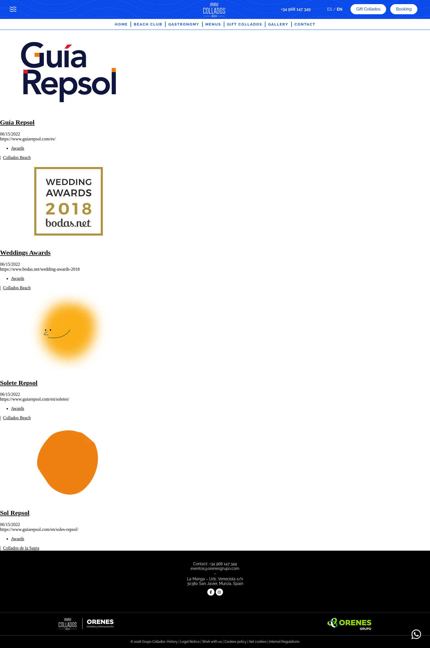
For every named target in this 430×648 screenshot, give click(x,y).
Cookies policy (235, 642)
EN (339, 9)
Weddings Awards (25, 252)
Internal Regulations (284, 642)
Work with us (212, 642)
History (172, 642)
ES (329, 9)
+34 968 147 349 (296, 9)
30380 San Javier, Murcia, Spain (215, 583)
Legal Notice (190, 642)
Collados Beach (17, 157)
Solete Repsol (19, 382)
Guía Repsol (17, 122)
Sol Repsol (14, 512)
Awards (17, 148)
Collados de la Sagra (21, 548)
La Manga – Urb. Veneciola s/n (215, 579)
